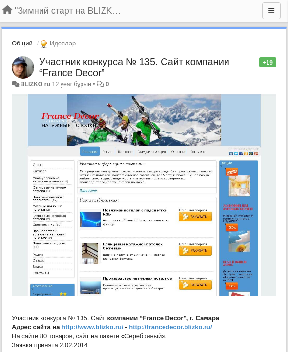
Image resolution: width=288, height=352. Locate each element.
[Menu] (271, 10)
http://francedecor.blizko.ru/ (170, 326)
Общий (22, 43)
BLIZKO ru (36, 84)
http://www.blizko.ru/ (92, 326)
